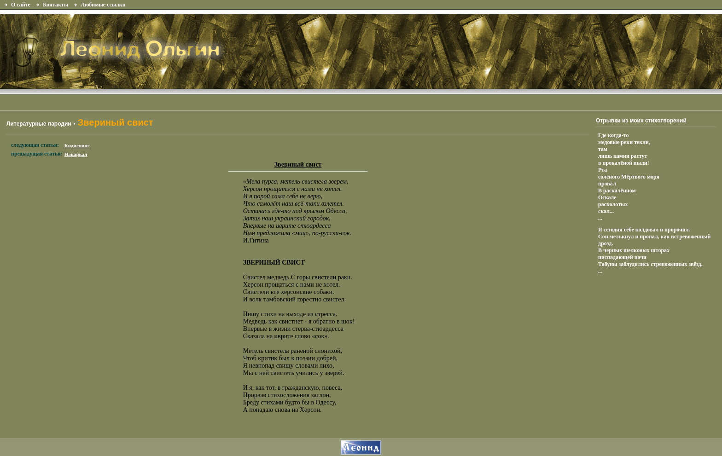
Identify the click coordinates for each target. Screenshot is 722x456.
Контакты (55, 4)
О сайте (20, 4)
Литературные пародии (38, 124)
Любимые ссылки (103, 4)
